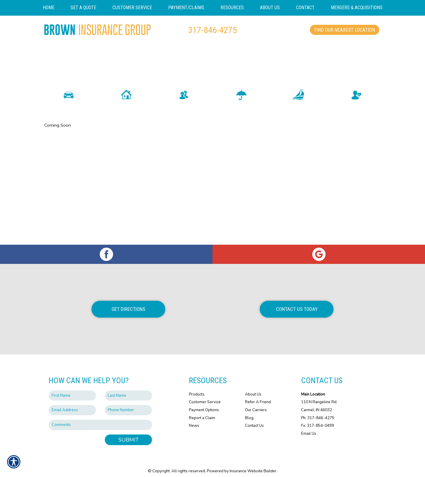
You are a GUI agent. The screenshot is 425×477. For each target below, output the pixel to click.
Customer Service (205, 396)
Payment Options (204, 404)
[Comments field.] (100, 419)
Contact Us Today (297, 304)
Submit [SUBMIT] (128, 434)
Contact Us (254, 420)
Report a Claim (202, 412)
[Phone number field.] (128, 405)
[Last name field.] (128, 390)
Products (197, 388)
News (194, 420)
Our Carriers (256, 404)
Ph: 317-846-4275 (317, 412)
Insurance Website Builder (253, 465)
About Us (253, 388)
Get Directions (128, 304)
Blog (249, 412)
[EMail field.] (72, 405)
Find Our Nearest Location (344, 30)
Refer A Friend (258, 396)
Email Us (308, 428)
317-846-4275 (212, 30)
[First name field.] (72, 390)
